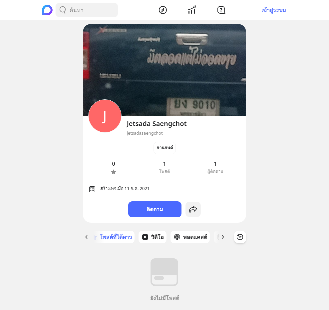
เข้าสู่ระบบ (273, 10)
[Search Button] (63, 10)
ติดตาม (155, 209)
